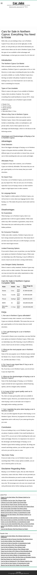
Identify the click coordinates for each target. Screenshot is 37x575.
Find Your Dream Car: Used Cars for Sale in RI (13, 559)
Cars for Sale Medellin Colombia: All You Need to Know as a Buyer (17, 526)
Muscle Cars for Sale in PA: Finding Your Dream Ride (15, 565)
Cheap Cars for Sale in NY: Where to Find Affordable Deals (16, 551)
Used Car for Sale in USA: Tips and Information (13, 545)
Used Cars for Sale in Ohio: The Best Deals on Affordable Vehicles (18, 557)
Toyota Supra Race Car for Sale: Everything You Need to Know (17, 506)
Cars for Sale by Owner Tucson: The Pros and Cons (14, 504)
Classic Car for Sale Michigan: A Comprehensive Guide (15, 521)
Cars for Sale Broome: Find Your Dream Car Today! (14, 529)
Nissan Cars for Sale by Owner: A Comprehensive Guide (15, 512)
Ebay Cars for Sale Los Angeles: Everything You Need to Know (17, 519)
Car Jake (18, 3)
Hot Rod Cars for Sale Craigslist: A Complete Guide (14, 517)
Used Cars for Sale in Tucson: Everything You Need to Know (17, 539)
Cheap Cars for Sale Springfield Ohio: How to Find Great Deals (17, 523)
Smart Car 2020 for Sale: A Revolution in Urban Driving (15, 510)
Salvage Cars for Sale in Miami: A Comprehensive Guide (16, 555)
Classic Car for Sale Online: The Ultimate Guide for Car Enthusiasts (15, 498)
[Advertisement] (18, 18)
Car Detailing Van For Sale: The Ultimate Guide (13, 500)
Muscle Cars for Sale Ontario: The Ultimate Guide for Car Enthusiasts (16, 515)
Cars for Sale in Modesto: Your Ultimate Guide (13, 547)
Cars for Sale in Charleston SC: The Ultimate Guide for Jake (16, 561)
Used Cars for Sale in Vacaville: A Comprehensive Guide (15, 543)
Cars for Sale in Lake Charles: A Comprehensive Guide (15, 563)
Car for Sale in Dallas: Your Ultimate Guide (12, 541)
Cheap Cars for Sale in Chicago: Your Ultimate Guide (15, 549)
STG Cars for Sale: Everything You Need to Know (14, 508)
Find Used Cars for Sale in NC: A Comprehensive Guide (15, 553)
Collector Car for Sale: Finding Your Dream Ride (13, 502)
